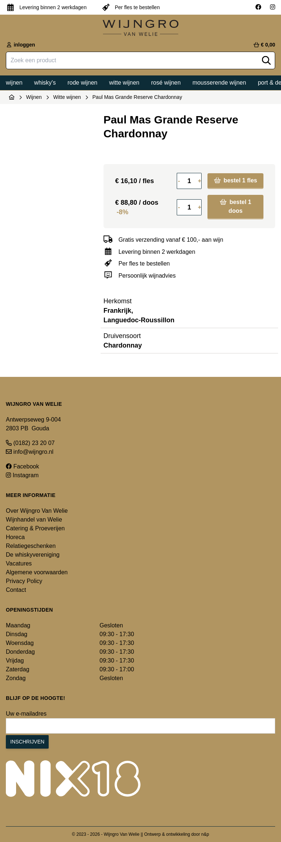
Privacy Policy (24, 581)
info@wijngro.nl (29, 452)
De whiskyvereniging (33, 555)
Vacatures (19, 563)
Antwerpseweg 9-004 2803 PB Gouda (33, 423)
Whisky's (45, 82)
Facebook (22, 466)
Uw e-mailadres (26, 714)
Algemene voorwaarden (37, 572)
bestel (235, 180)
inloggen (20, 45)
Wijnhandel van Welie (34, 519)
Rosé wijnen (166, 82)
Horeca (15, 537)
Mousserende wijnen (219, 82)
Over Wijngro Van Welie (37, 511)
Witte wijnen (124, 82)
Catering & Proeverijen (35, 528)
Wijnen (14, 82)
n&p (205, 834)
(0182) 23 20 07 (30, 443)
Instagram (22, 475)
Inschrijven (27, 742)
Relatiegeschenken (31, 546)
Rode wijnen (82, 82)
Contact (16, 590)
